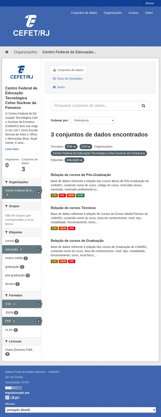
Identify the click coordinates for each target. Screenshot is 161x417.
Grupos (133, 12)
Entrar (150, 3)
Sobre (149, 12)
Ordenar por (59, 120)
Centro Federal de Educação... (69, 52)
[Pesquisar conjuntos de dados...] (94, 106)
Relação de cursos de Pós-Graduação (81, 175)
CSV (54, 195)
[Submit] (143, 106)
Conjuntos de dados (84, 12)
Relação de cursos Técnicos (73, 208)
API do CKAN (14, 377)
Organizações (113, 12)
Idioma (9, 404)
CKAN (12, 397)
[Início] (7, 52)
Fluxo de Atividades (67, 78)
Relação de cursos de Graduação (77, 240)
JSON (71, 195)
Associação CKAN (17, 382)
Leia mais (12, 149)
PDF (62, 195)
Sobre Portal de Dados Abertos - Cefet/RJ (32, 372)
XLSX (80, 195)
